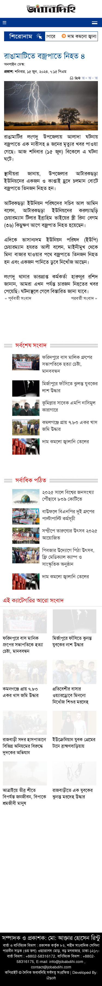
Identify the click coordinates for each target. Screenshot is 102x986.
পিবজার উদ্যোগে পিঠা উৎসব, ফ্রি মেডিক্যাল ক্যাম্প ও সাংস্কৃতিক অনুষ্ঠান (68, 557)
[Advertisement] (51, 875)
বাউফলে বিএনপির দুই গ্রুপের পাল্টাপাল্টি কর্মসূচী (68, 515)
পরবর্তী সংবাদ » (84, 298)
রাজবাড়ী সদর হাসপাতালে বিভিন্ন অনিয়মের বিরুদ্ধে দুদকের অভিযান (24, 746)
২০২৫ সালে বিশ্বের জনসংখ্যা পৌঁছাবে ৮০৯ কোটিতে (68, 496)
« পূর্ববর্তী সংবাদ (18, 298)
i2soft (51, 977)
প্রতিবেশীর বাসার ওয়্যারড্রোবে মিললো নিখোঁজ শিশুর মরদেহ (70, 695)
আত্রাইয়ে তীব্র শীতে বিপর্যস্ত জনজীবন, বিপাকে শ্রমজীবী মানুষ (24, 796)
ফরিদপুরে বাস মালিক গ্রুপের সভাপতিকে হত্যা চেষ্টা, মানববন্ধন (67, 364)
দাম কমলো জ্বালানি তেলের (65, 441)
